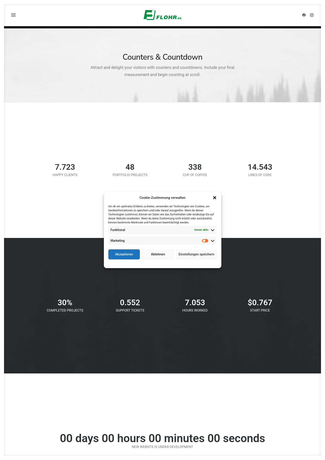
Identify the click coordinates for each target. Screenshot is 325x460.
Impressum (182, 263)
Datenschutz (165, 263)
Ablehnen (158, 254)
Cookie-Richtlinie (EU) (262, 399)
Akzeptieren (124, 254)
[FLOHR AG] (162, 16)
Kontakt (253, 376)
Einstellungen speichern (196, 254)
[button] (214, 197)
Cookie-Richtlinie (146, 263)
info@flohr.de (110, 406)
